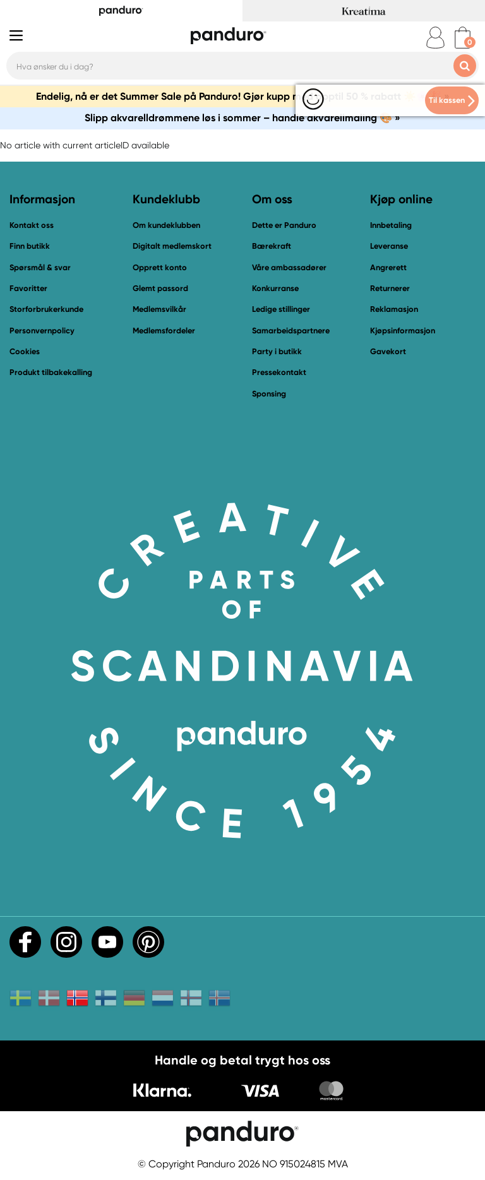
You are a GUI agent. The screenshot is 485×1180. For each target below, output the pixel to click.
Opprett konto (160, 267)
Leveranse (389, 246)
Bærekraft (271, 246)
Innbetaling (391, 225)
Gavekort (388, 351)
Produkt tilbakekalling (50, 372)
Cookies (24, 351)
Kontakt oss (31, 225)
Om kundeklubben (166, 225)
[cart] (462, 38)
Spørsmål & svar (40, 267)
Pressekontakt (279, 372)
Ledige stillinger (281, 309)
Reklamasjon (394, 309)
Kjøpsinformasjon (402, 330)
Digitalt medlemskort (172, 246)
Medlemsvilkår (159, 309)
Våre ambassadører (289, 267)
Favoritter (28, 288)
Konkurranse (275, 288)
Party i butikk (277, 351)
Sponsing (269, 393)
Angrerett (388, 267)
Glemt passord (160, 288)
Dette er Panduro (284, 225)
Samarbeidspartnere (291, 330)
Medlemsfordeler (164, 330)
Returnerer (390, 288)
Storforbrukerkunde (46, 309)
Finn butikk (29, 246)
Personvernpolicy (42, 330)
